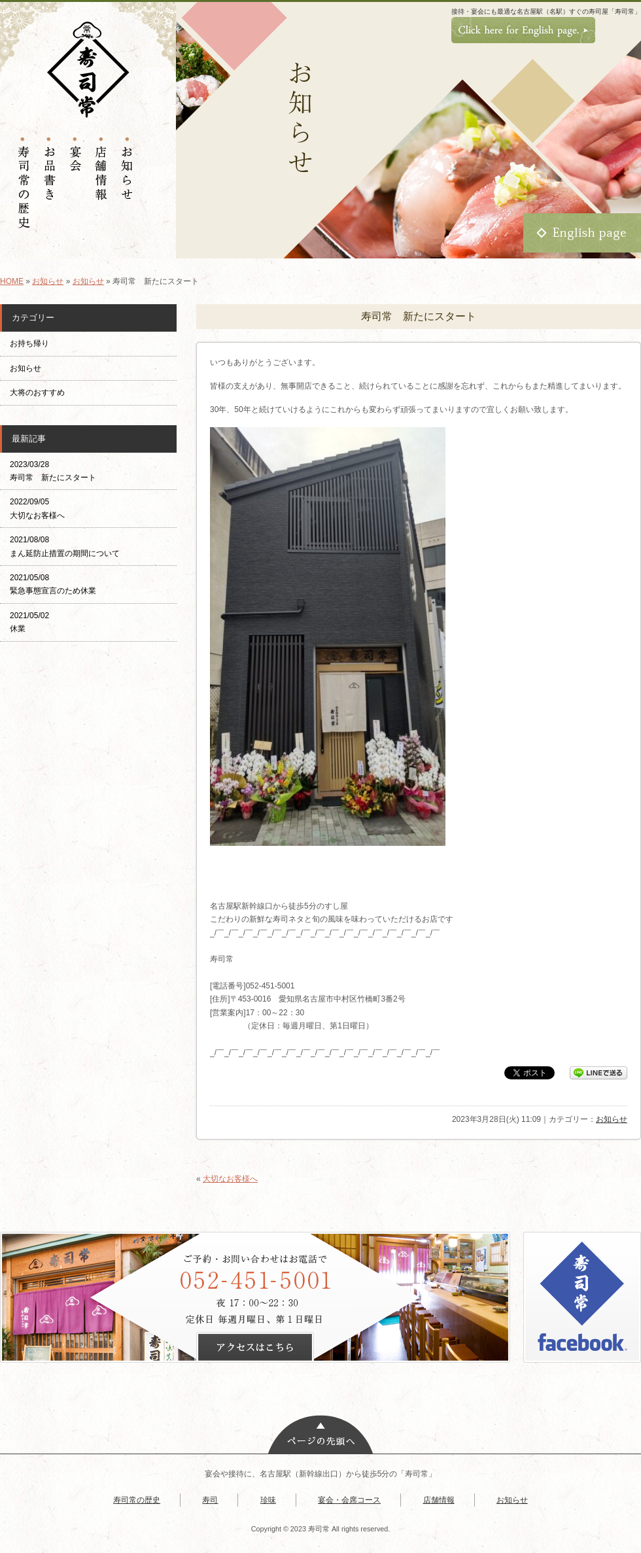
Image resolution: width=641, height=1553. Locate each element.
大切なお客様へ (230, 1178)
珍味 (268, 1500)
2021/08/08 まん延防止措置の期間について (65, 546)
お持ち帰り (33, 343)
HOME (12, 281)
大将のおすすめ (37, 392)
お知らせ (47, 281)
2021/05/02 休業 (29, 622)
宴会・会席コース (349, 1500)
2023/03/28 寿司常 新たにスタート (53, 471)
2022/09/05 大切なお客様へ (37, 508)
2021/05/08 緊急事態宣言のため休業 (53, 584)
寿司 (210, 1500)
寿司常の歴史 (136, 1500)
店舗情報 (439, 1500)
